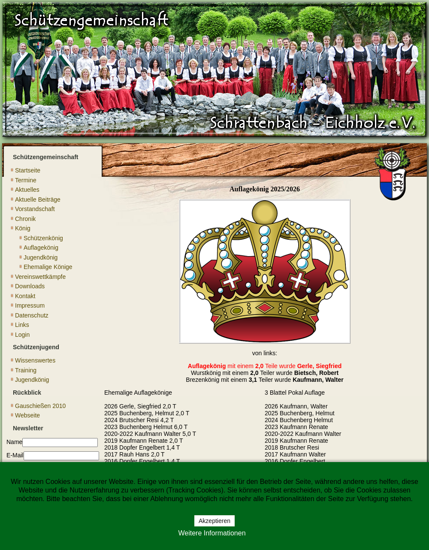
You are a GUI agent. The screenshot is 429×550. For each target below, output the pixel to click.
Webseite (27, 415)
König (22, 228)
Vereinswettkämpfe (40, 276)
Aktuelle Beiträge (37, 199)
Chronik (25, 218)
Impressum (30, 305)
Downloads (30, 286)
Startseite (27, 170)
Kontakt (25, 296)
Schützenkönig (43, 238)
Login (22, 334)
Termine (25, 180)
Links (22, 324)
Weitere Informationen (211, 533)
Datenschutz (31, 315)
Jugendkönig (40, 257)
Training (25, 370)
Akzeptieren (214, 520)
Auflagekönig (41, 247)
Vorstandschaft (35, 208)
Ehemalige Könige (48, 266)
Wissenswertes (35, 360)
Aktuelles (27, 189)
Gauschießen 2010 (40, 405)
